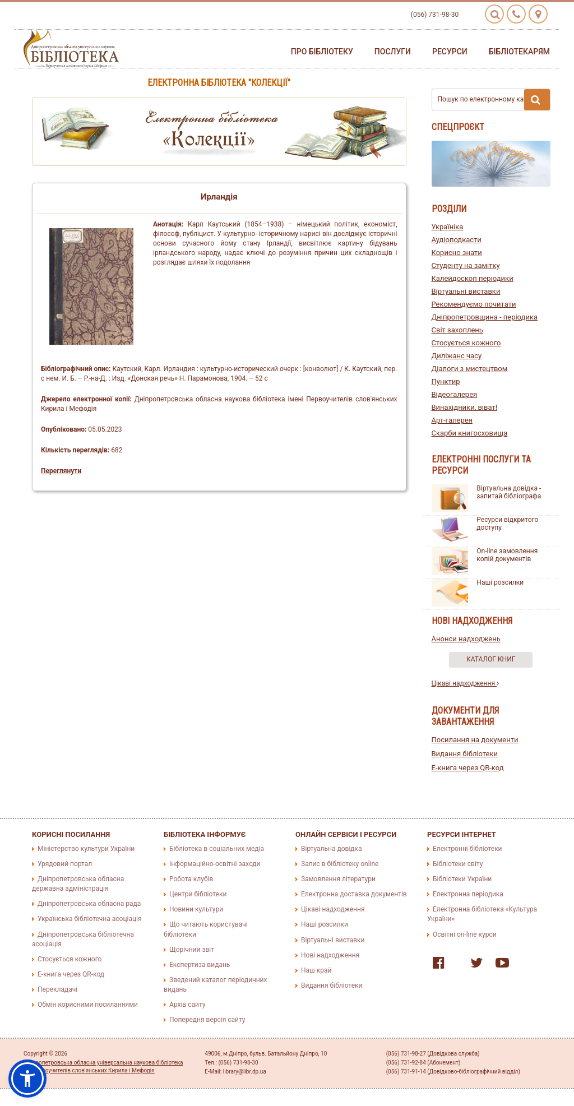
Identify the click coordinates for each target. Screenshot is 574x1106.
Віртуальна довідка (331, 849)
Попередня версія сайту (207, 1020)
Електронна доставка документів (354, 894)
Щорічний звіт (191, 950)
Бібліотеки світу (458, 864)
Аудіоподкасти (457, 239)
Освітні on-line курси (465, 934)
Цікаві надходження (465, 683)
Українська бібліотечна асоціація (90, 919)
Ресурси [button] (449, 51)
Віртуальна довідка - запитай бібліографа (508, 492)
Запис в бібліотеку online (339, 864)
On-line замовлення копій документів (507, 555)
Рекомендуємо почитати (474, 304)
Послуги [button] (392, 51)
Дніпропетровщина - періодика (485, 317)
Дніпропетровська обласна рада (89, 904)
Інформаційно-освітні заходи (214, 864)
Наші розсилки (500, 582)
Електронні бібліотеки (467, 849)
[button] (27, 1078)
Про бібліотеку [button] (322, 51)
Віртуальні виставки (466, 291)
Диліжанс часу (457, 355)
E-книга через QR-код (468, 767)
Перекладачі (57, 989)
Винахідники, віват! (465, 407)
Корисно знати (457, 252)
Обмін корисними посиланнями (88, 1004)
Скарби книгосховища (470, 433)
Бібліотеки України (462, 879)
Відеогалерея (455, 394)
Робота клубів (191, 879)
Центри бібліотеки (197, 894)
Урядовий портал (65, 864)
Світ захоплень (457, 330)
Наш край (316, 970)
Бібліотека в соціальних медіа (216, 849)
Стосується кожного (466, 343)
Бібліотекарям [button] (519, 51)
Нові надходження (330, 955)
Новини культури (196, 909)
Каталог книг (490, 659)
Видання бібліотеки (465, 753)
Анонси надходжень (466, 639)
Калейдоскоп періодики (472, 278)
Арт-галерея (452, 420)
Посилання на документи (475, 739)
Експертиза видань (199, 965)
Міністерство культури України (86, 849)
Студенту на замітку (466, 265)
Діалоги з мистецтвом (470, 368)
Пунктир (446, 381)
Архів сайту (187, 1004)
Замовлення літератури (338, 879)
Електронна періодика (468, 894)
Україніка (448, 227)
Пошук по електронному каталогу (494, 99)
